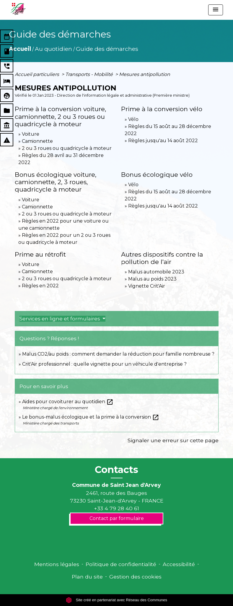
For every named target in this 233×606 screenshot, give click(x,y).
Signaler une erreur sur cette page (173, 440)
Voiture (30, 134)
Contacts (116, 469)
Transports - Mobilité (89, 74)
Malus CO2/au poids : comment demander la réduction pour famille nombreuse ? (118, 354)
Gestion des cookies (135, 576)
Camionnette (37, 141)
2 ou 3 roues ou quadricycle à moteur (67, 148)
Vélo (133, 119)
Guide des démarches (107, 48)
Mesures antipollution (144, 74)
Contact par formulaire (116, 518)
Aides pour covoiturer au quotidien (67, 401)
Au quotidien (53, 48)
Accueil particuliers (37, 74)
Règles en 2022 (40, 286)
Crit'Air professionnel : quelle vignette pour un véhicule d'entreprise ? (104, 364)
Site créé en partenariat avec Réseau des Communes (116, 600)
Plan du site (87, 576)
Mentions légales (56, 564)
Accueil (20, 48)
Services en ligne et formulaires (60, 319)
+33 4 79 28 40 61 (116, 508)
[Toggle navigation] (215, 9)
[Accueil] (17, 9)
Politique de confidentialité (121, 564)
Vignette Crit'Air (146, 286)
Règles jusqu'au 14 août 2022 (163, 140)
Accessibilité (179, 564)
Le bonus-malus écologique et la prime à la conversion (90, 417)
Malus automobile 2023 (156, 272)
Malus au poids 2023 (152, 279)
